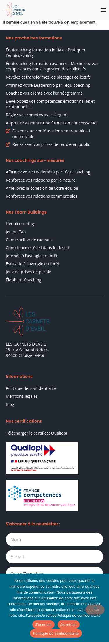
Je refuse (68, 625)
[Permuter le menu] (103, 10)
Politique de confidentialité (56, 633)
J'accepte (43, 625)
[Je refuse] (95, 610)
